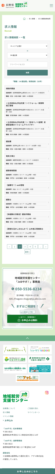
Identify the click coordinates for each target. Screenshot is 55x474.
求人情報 (6, 412)
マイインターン (34, 412)
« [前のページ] (9, 246)
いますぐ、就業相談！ (27, 319)
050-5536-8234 (28, 288)
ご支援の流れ (33, 408)
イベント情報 (8, 416)
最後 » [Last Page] (27, 252)
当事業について (9, 408)
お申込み (9, 420)
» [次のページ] (45, 246)
